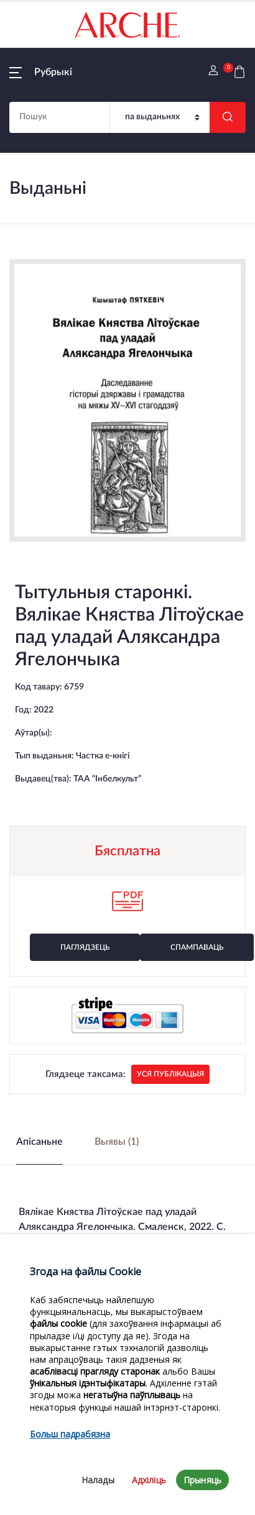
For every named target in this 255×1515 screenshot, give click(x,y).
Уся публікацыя (170, 1074)
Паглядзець (84, 947)
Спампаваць (196, 947)
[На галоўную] (127, 25)
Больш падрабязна (70, 1461)
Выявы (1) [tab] (117, 1142)
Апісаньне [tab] (39, 1142)
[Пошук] (160, 117)
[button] (40, 72)
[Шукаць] (228, 117)
